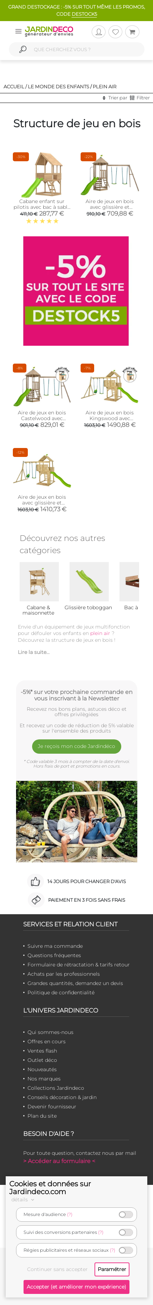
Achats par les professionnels (63, 974)
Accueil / (15, 86)
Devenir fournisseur (51, 1106)
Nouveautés (42, 1069)
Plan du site (42, 1116)
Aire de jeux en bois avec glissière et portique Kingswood (41, 503)
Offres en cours (46, 1041)
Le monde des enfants (58, 86)
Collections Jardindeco (55, 1088)
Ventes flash (42, 1051)
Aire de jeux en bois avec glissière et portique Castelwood (110, 207)
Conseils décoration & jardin (62, 1097)
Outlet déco (42, 1060)
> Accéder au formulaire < (59, 1161)
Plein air (105, 86)
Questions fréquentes (54, 955)
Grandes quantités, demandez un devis (75, 983)
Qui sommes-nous (50, 1032)
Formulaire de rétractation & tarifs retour (78, 964)
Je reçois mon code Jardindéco (76, 746)
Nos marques (44, 1078)
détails (23, 1199)
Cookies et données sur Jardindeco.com (50, 1188)
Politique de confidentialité (61, 992)
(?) (69, 1214)
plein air (100, 633)
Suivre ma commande (55, 946)
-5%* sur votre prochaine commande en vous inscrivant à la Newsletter (77, 695)
